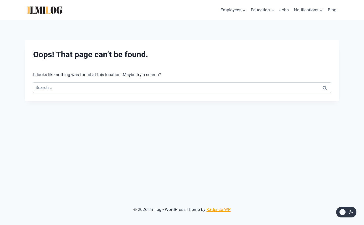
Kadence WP (219, 209)
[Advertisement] (182, 139)
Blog (332, 9)
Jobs (284, 9)
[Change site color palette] (346, 212)
